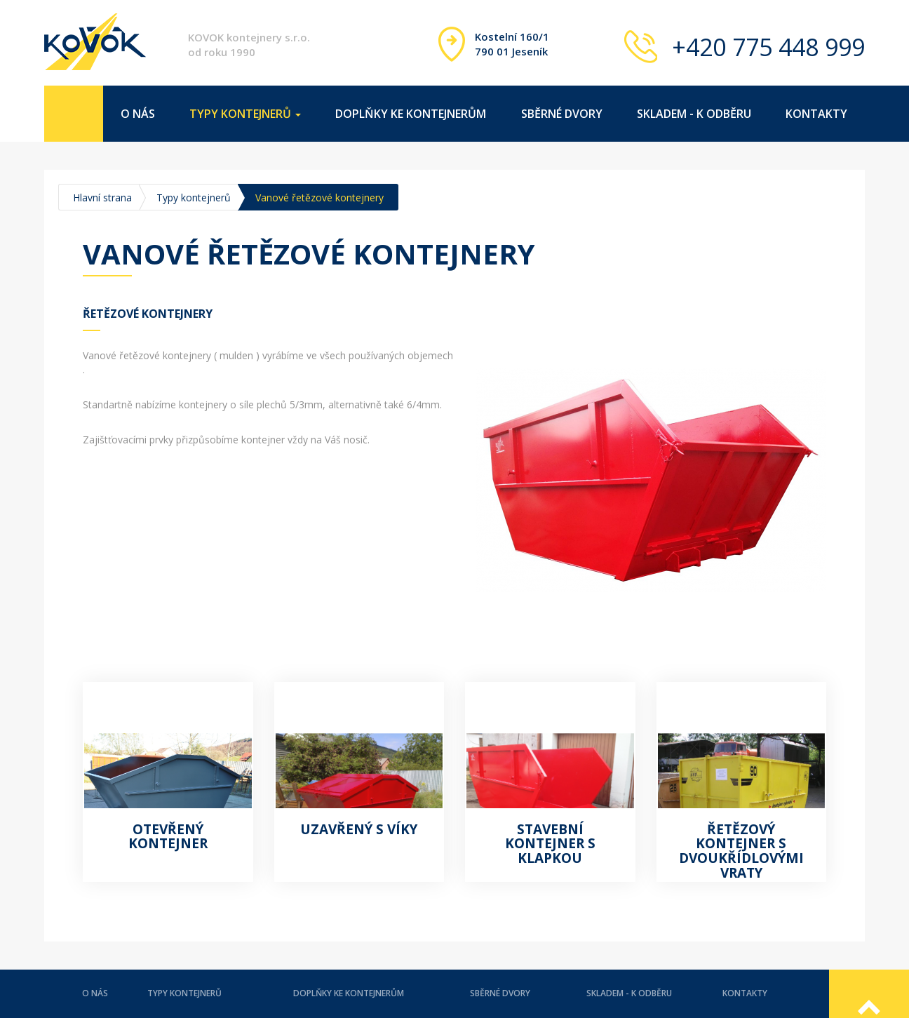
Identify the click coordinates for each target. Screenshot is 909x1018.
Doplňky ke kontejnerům (410, 113)
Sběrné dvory (561, 113)
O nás (138, 113)
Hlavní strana (102, 197)
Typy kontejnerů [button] (245, 113)
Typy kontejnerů (193, 197)
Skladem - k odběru (694, 113)
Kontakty (816, 113)
